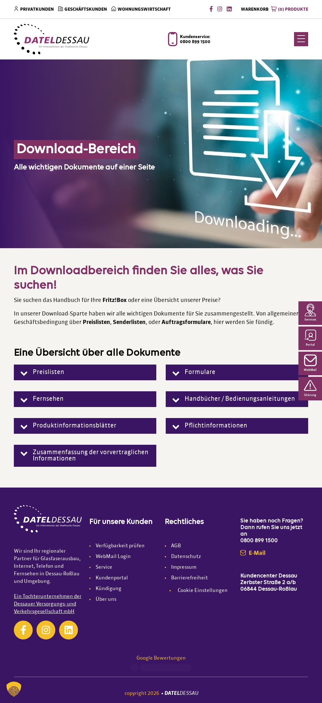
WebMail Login (113, 556)
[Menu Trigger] (301, 39)
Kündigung (108, 588)
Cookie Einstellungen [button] (203, 590)
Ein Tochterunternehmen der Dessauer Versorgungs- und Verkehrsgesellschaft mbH (47, 604)
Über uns (106, 599)
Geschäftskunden (85, 9)
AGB (176, 546)
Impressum (184, 567)
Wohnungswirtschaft (144, 9)
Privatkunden (37, 9)
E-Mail (252, 553)
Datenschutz (186, 556)
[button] (85, 372)
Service (104, 567)
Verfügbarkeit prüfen (120, 546)
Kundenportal (112, 578)
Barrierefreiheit (189, 578)
